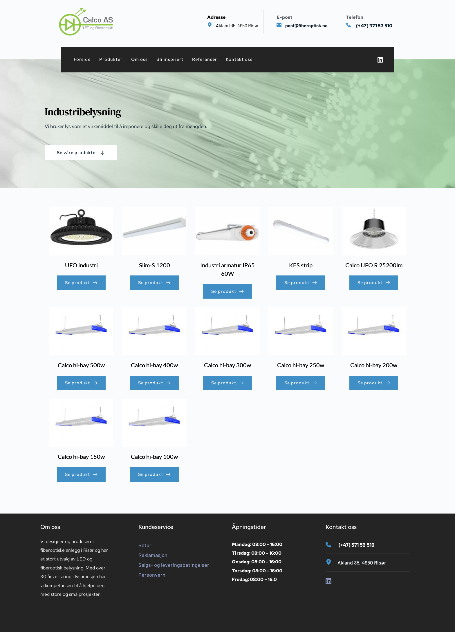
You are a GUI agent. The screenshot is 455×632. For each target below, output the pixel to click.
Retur (144, 545)
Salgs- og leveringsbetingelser (173, 565)
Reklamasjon (152, 555)
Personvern (151, 574)
